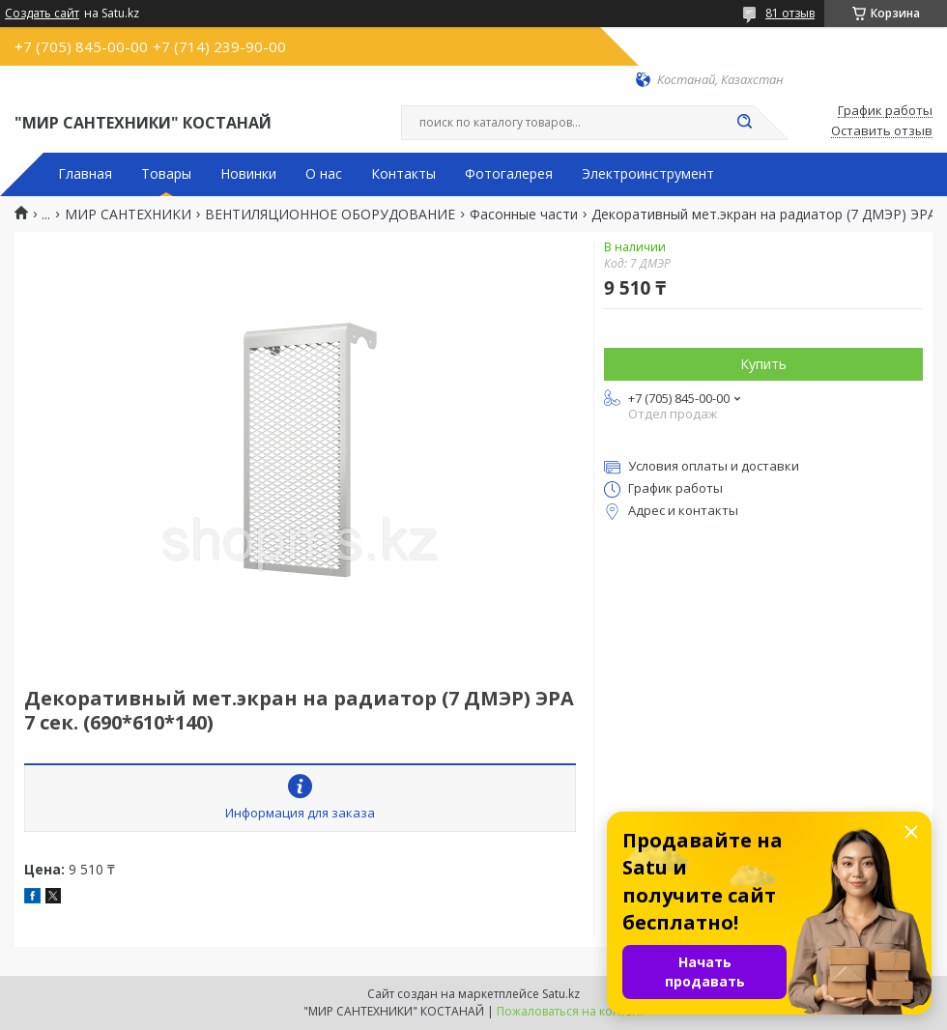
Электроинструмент (648, 174)
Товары (166, 174)
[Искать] (744, 122)
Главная (85, 174)
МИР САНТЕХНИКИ (128, 214)
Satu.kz (561, 994)
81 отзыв (790, 13)
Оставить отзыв (882, 131)
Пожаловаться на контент (571, 1011)
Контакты (403, 174)
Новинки (248, 174)
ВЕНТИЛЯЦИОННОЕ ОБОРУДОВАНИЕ (330, 214)
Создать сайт (42, 13)
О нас (323, 174)
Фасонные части (524, 214)
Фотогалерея (509, 174)
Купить (763, 364)
